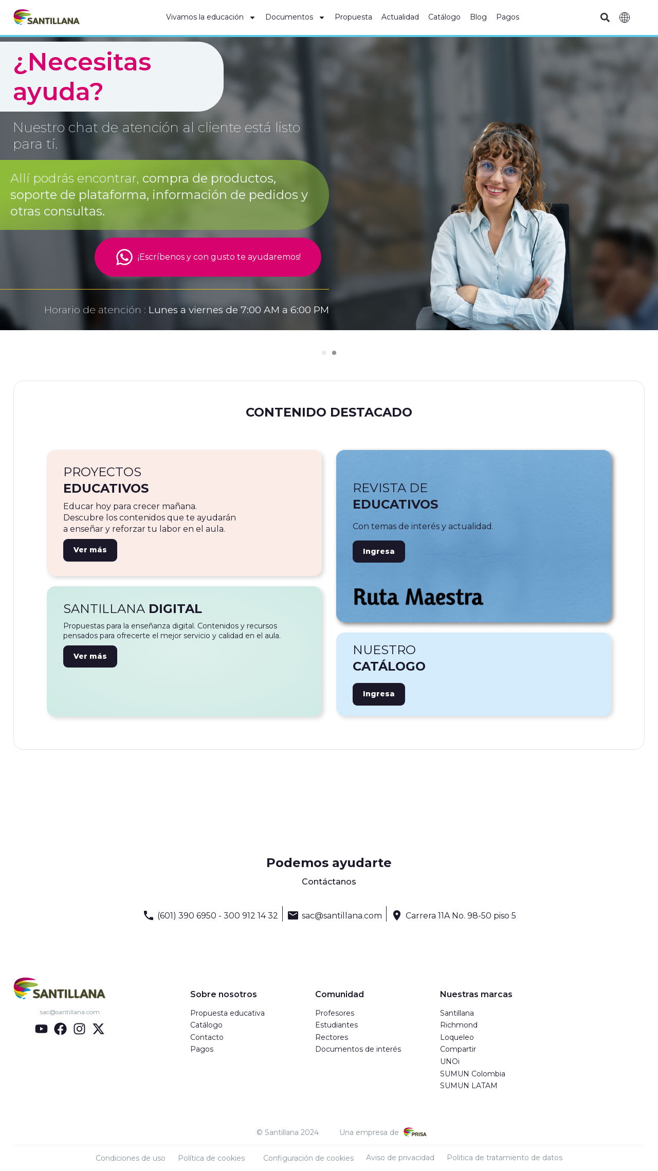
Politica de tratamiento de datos (504, 1157)
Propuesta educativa (227, 1013)
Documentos (295, 17)
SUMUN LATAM (469, 1085)
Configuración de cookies (308, 1158)
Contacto (207, 1037)
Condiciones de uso (131, 1158)
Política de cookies (211, 1158)
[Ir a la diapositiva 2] (334, 353)
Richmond (459, 1025)
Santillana (457, 1013)
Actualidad (400, 17)
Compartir (458, 1049)
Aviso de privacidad (400, 1157)
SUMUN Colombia (472, 1073)
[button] (604, 17)
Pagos (507, 17)
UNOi (450, 1061)
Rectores (331, 1037)
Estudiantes (336, 1025)
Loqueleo (457, 1037)
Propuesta (353, 17)
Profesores (334, 1013)
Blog (478, 17)
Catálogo (444, 17)
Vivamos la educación (211, 17)
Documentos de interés (358, 1049)
